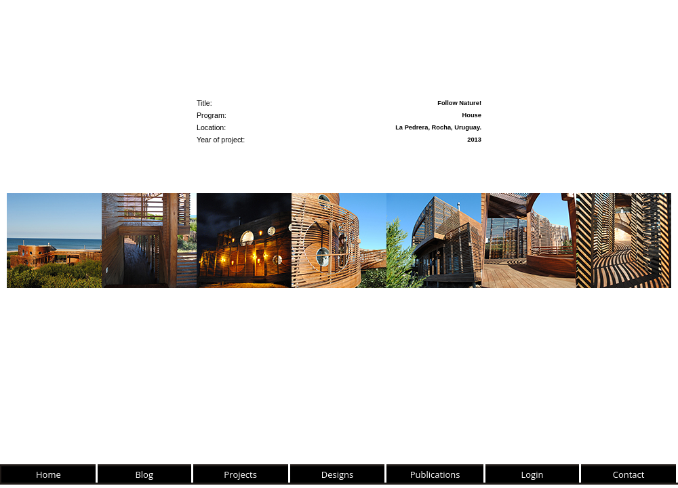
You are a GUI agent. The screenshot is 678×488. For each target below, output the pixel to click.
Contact (629, 474)
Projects (240, 474)
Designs (337, 474)
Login (532, 474)
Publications (435, 474)
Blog (144, 474)
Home (48, 474)
